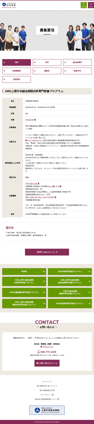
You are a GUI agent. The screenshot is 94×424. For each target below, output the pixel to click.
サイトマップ (47, 381)
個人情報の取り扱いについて (47, 386)
